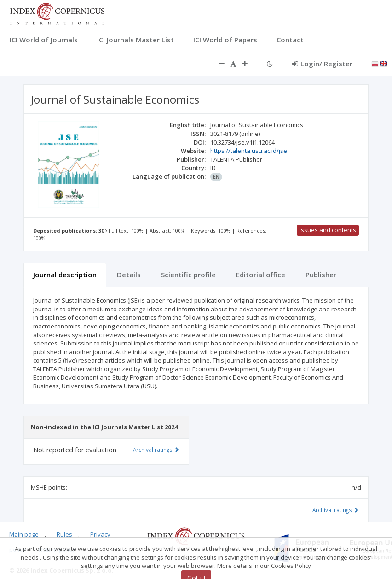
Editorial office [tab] (260, 274)
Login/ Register (322, 63)
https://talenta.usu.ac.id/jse (248, 150)
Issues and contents (328, 230)
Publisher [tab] (321, 274)
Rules (64, 534)
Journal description (65, 274)
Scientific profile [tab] (188, 274)
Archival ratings (335, 510)
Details (129, 274)
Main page (24, 534)
